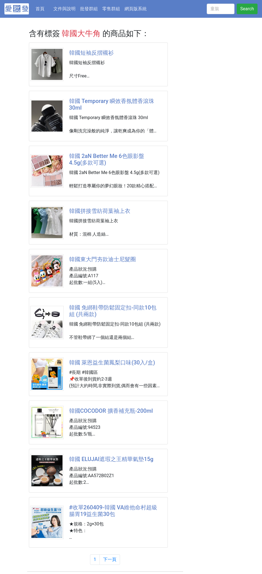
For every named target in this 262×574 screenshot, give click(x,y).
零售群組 (111, 8)
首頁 (43, 8)
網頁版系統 (135, 8)
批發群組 (89, 8)
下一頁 (109, 559)
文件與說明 (64, 8)
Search (247, 8)
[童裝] (220, 9)
